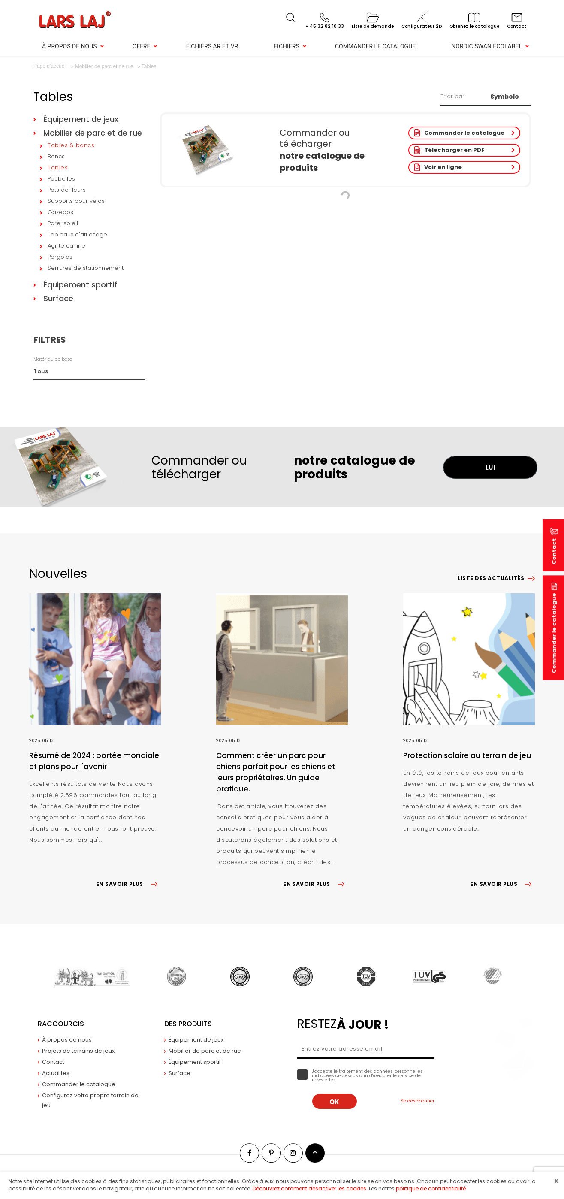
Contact (53, 1062)
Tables (58, 167)
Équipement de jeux (80, 119)
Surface (58, 298)
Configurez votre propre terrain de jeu (90, 1100)
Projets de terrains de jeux (78, 1051)
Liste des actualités (491, 578)
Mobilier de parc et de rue (92, 132)
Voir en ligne (443, 167)
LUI (490, 467)
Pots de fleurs (67, 190)
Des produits (188, 1024)
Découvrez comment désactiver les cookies (309, 1188)
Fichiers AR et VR (212, 46)
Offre (142, 46)
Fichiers (286, 46)
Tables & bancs (71, 145)
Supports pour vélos (76, 201)
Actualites (55, 1073)
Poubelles (61, 179)
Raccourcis (61, 1024)
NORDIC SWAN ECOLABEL (486, 46)
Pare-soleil (63, 223)
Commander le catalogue (375, 46)
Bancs (56, 156)
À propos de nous (69, 46)
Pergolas (60, 257)
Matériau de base (52, 359)
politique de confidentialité (431, 1188)
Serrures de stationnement (86, 268)
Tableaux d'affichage (77, 234)
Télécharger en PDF (454, 150)
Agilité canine (66, 246)
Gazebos (60, 212)
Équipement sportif (80, 284)
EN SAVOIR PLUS (128, 884)
